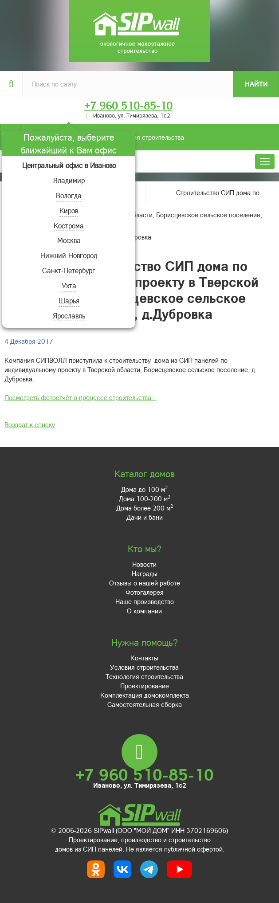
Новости (144, 564)
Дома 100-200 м (144, 499)
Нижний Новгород (68, 255)
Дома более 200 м (144, 508)
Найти (256, 84)
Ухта (69, 285)
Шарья (69, 300)
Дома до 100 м (144, 489)
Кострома (69, 225)
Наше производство (144, 601)
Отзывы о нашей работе (144, 583)
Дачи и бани (144, 517)
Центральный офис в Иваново (69, 165)
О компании (144, 611)
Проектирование (144, 686)
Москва (69, 240)
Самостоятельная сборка (144, 704)
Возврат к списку (29, 424)
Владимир (69, 180)
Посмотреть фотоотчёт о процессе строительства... (80, 397)
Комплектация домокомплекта (144, 695)
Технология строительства (144, 676)
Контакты (144, 658)
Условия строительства (102, 137)
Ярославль (69, 315)
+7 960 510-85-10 (128, 106)
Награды (144, 573)
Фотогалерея (145, 592)
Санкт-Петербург (68, 270)
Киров (68, 210)
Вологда (69, 195)
